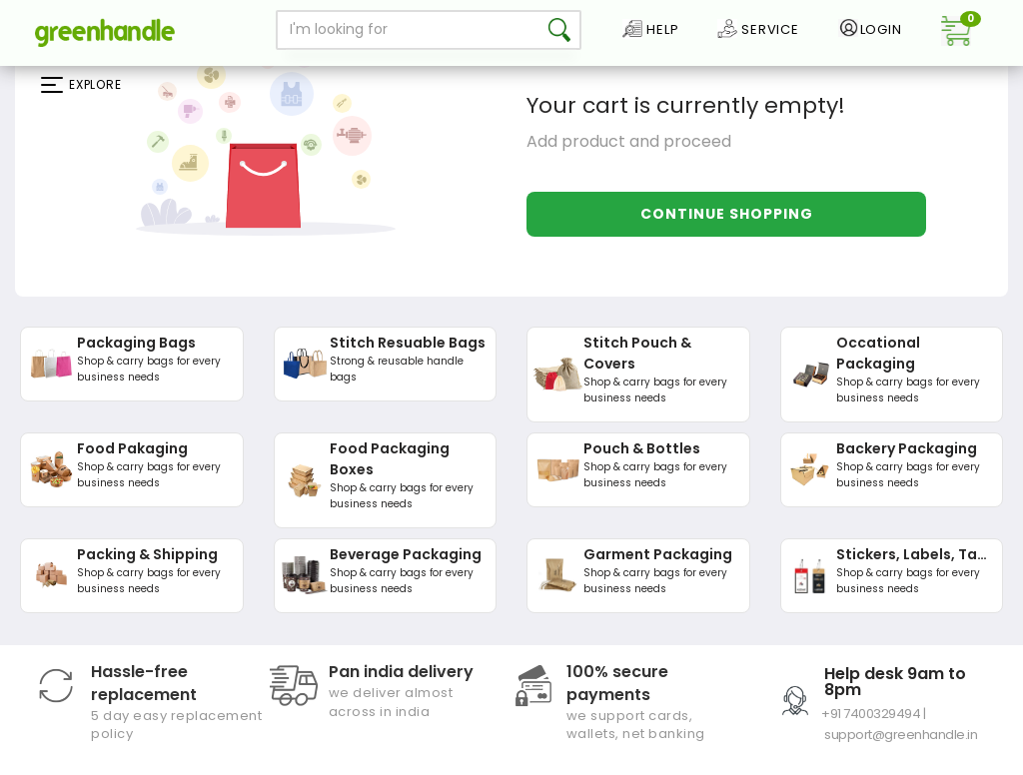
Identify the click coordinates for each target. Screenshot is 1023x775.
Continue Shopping (726, 214)
